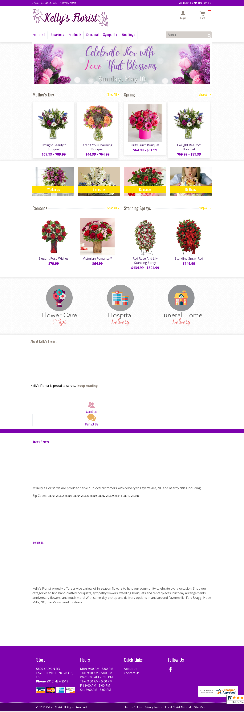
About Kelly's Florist (43, 342)
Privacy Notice (153, 708)
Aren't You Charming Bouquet (97, 147)
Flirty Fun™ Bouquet (145, 145)
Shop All (113, 94)
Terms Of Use (133, 708)
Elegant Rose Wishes (53, 259)
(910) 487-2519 (57, 682)
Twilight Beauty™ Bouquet (53, 147)
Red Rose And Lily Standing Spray (144, 261)
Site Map (199, 708)
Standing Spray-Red (189, 259)
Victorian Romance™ (97, 259)
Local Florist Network (178, 708)
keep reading (87, 386)
